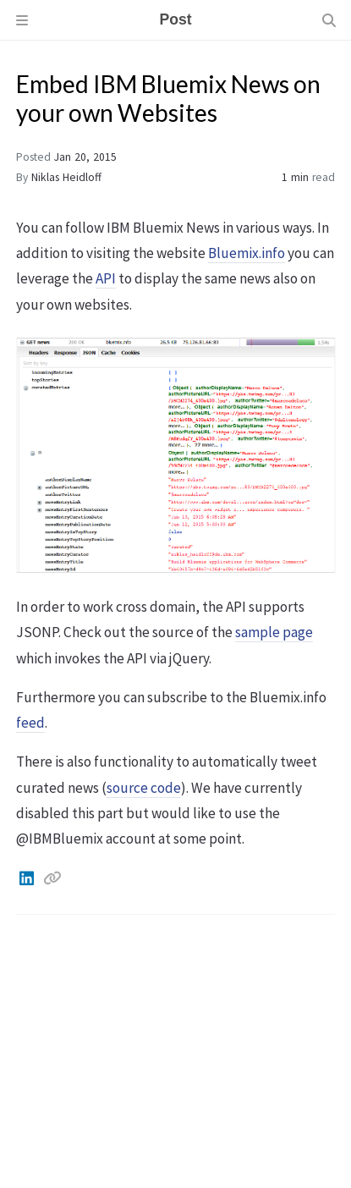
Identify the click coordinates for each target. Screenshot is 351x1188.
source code (144, 787)
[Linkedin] (28, 878)
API (106, 278)
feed (30, 722)
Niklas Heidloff (66, 177)
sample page (274, 632)
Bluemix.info (246, 253)
